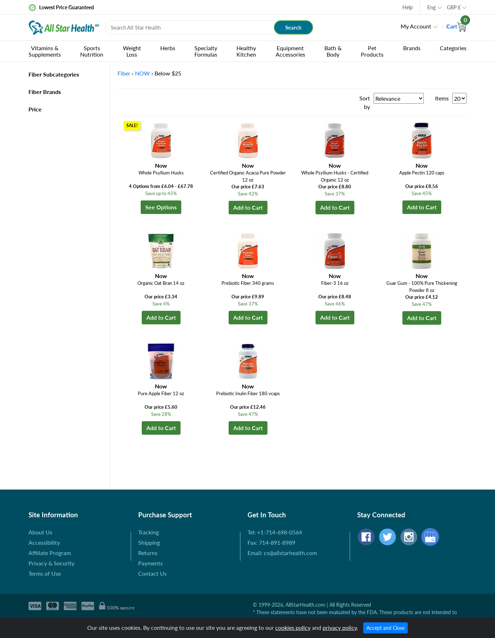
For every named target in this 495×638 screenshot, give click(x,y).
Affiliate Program (49, 552)
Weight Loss (132, 51)
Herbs (167, 48)
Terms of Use (44, 573)
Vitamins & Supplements (44, 51)
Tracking (148, 532)
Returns (147, 552)
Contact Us (152, 573)
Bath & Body (333, 51)
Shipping (149, 542)
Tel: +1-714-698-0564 (275, 532)
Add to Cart (248, 207)
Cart (456, 26)
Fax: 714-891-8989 (271, 542)
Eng (431, 7)
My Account (416, 26)
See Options (161, 207)
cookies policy (293, 627)
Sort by (364, 102)
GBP (454, 7)
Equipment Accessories (290, 51)
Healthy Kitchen (246, 51)
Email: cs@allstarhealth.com (282, 552)
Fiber (124, 73)
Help (407, 7)
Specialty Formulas (205, 51)
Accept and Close (385, 628)
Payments (150, 563)
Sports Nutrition (91, 51)
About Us (40, 532)
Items (442, 98)
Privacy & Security (51, 563)
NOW (142, 73)
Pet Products (372, 51)
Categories (453, 48)
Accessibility (44, 542)
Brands (412, 48)
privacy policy (340, 627)
